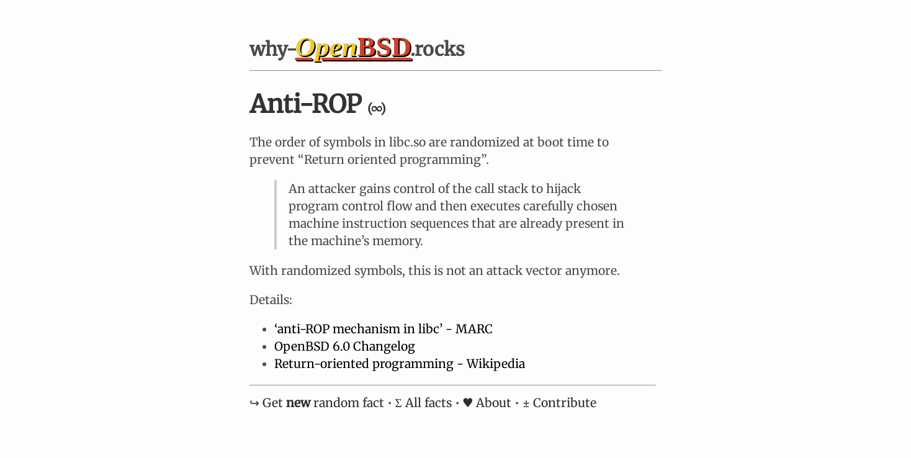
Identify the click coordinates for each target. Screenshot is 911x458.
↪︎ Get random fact (316, 402)
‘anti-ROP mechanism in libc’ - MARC (383, 328)
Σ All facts (423, 402)
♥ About (487, 402)
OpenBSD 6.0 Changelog (344, 346)
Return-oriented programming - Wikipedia (399, 363)
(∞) (376, 108)
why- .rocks (357, 49)
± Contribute (559, 402)
